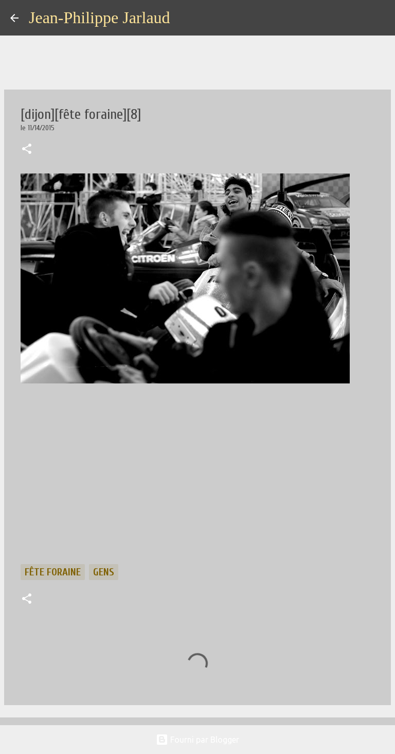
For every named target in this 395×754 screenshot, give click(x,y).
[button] (27, 150)
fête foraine (53, 572)
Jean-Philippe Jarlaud (99, 17)
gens (103, 572)
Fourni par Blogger (197, 739)
